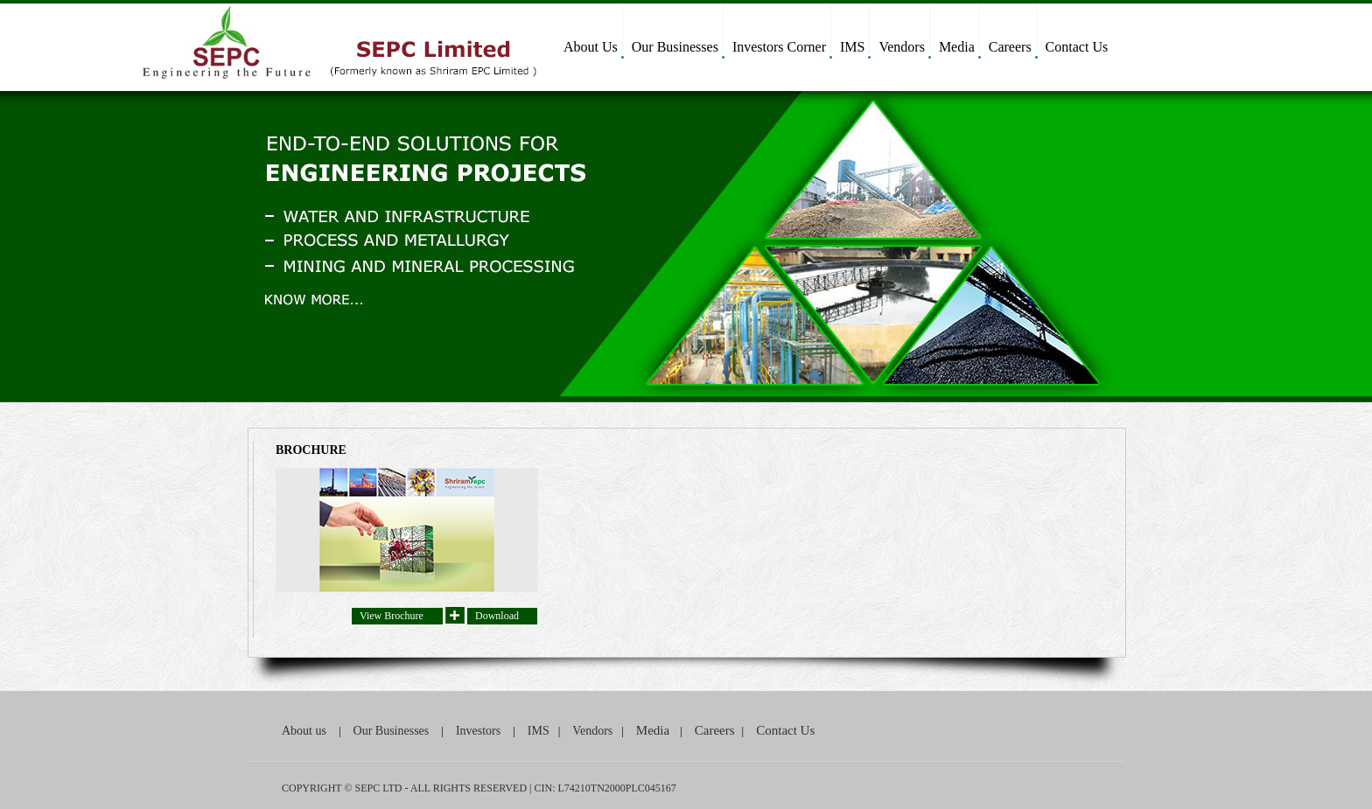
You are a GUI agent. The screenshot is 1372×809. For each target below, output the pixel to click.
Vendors (901, 46)
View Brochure (392, 616)
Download (497, 616)
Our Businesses (675, 46)
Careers (1010, 46)
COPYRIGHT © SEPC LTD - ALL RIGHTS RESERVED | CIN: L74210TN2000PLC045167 (479, 788)
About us (304, 730)
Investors (478, 730)
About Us (591, 46)
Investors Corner (779, 46)
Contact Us (1077, 46)
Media (957, 46)
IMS (852, 46)
